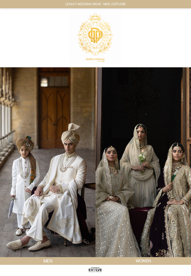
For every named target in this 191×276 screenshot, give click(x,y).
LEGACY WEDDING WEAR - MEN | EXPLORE (95, 4)
